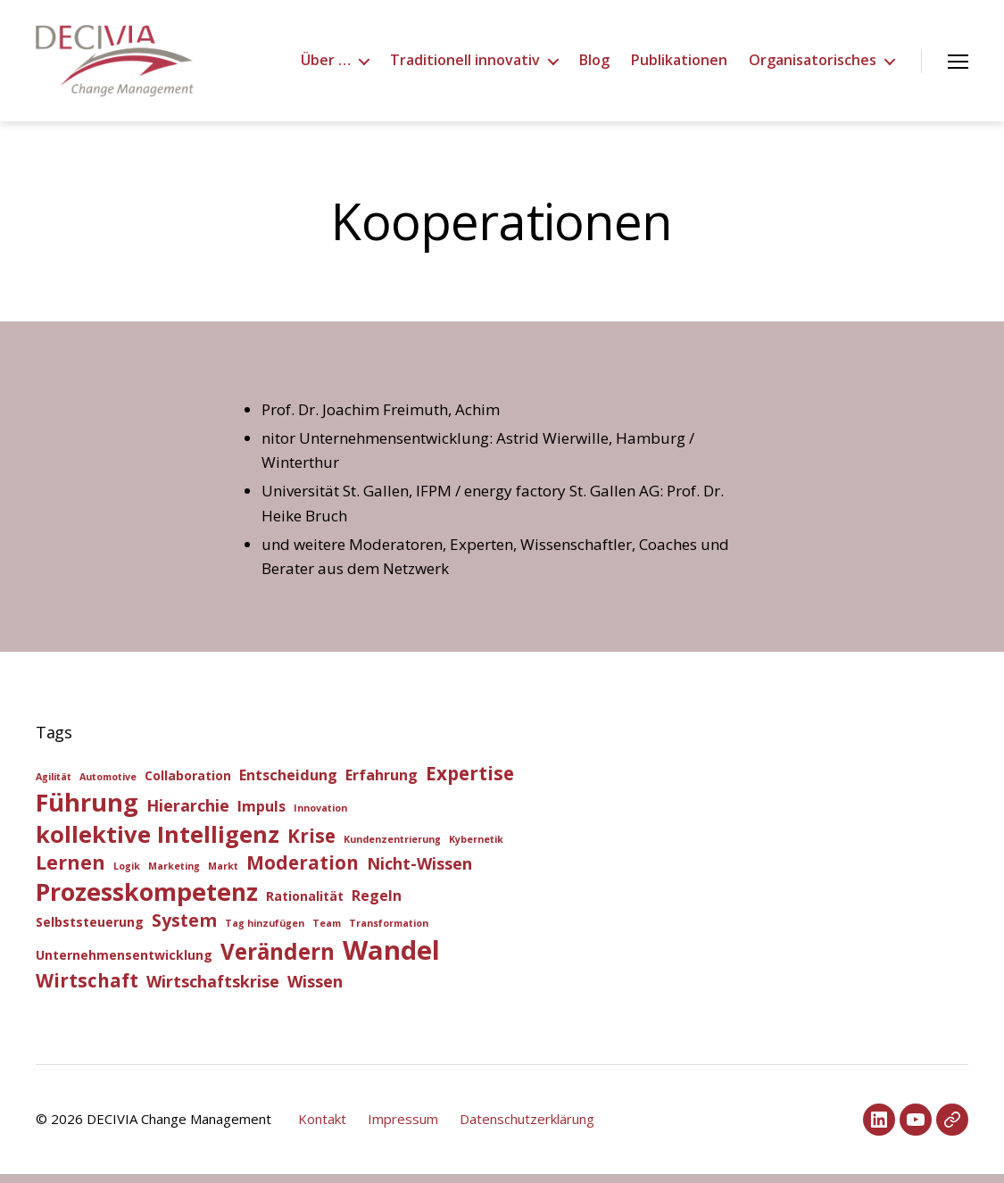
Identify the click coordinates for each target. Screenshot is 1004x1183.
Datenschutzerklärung (527, 1128)
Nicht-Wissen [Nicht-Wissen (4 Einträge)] (419, 872)
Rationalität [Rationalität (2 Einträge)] (305, 904)
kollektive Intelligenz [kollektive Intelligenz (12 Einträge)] (157, 843)
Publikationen (679, 64)
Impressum (403, 1128)
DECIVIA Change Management (179, 1128)
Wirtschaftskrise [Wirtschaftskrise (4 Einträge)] (212, 990)
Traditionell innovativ (465, 64)
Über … (326, 64)
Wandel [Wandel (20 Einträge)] (391, 959)
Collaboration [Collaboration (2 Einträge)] (188, 784)
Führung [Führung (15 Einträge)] (87, 811)
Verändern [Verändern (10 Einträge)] (277, 960)
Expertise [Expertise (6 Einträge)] (470, 782)
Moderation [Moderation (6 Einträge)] (302, 871)
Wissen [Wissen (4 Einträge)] (315, 990)
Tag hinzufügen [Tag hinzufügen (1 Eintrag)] (264, 932)
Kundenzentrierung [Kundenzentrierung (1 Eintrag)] (392, 848)
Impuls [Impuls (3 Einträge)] (261, 815)
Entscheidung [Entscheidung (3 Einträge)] (288, 784)
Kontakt (322, 1128)
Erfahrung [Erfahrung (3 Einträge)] (381, 784)
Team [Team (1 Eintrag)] (326, 932)
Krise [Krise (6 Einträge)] (311, 844)
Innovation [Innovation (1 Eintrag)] (320, 817)
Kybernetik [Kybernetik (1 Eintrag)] (476, 848)
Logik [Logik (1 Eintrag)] (126, 875)
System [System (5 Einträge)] (184, 929)
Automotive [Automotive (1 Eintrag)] (108, 785)
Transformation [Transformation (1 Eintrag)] (388, 932)
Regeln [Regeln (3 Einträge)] (377, 904)
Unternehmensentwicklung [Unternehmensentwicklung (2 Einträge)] (124, 963)
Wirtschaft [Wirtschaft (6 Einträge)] (87, 989)
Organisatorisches (812, 64)
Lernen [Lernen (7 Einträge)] (70, 871)
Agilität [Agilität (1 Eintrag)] (53, 785)
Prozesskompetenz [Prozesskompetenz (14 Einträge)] (147, 900)
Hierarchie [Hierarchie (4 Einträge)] (187, 814)
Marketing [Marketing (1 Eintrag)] (174, 875)
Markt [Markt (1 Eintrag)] (223, 875)
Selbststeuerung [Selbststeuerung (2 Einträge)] (90, 930)
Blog (594, 64)
